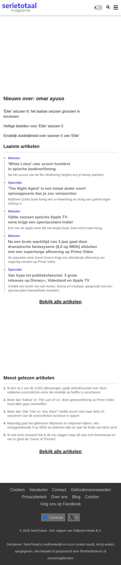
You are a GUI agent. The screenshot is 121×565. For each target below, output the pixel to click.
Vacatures (38, 489)
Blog (76, 497)
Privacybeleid (34, 497)
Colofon (92, 497)
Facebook (53, 517)
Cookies (17, 489)
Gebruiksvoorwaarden (91, 489)
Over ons (59, 497)
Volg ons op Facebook (60, 504)
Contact (59, 489)
